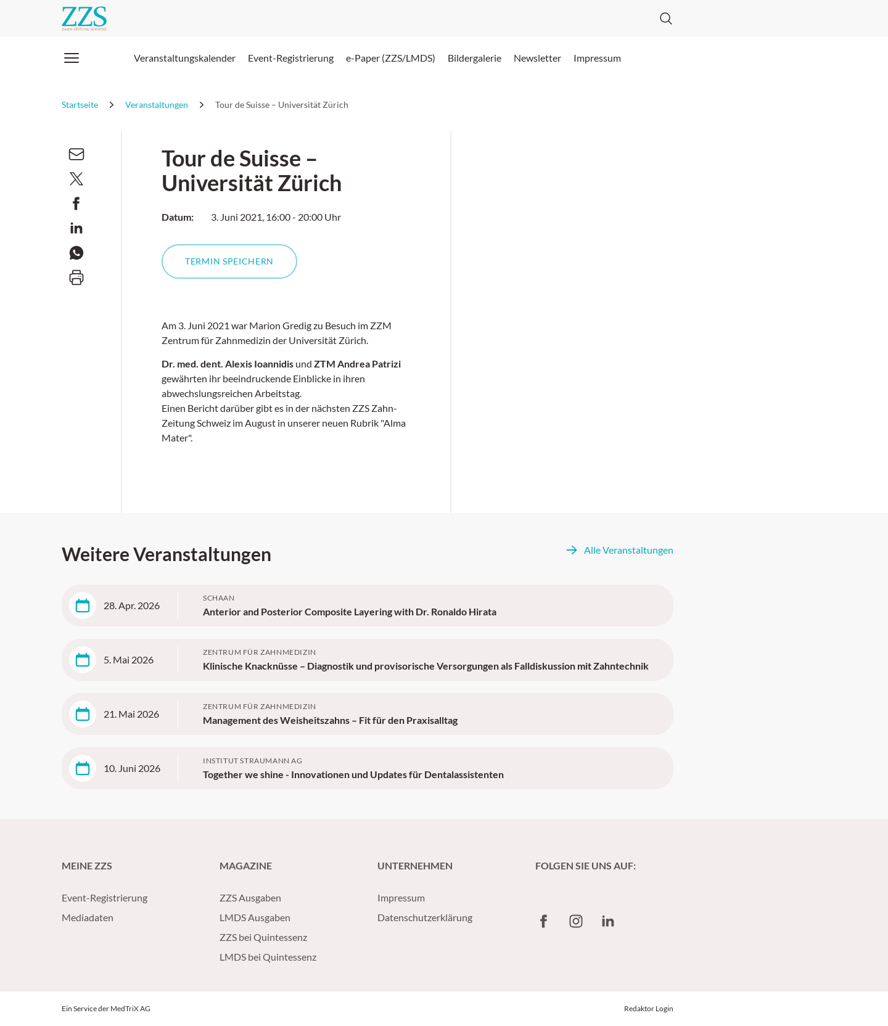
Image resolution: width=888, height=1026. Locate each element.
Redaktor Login (648, 1008)
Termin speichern (229, 261)
